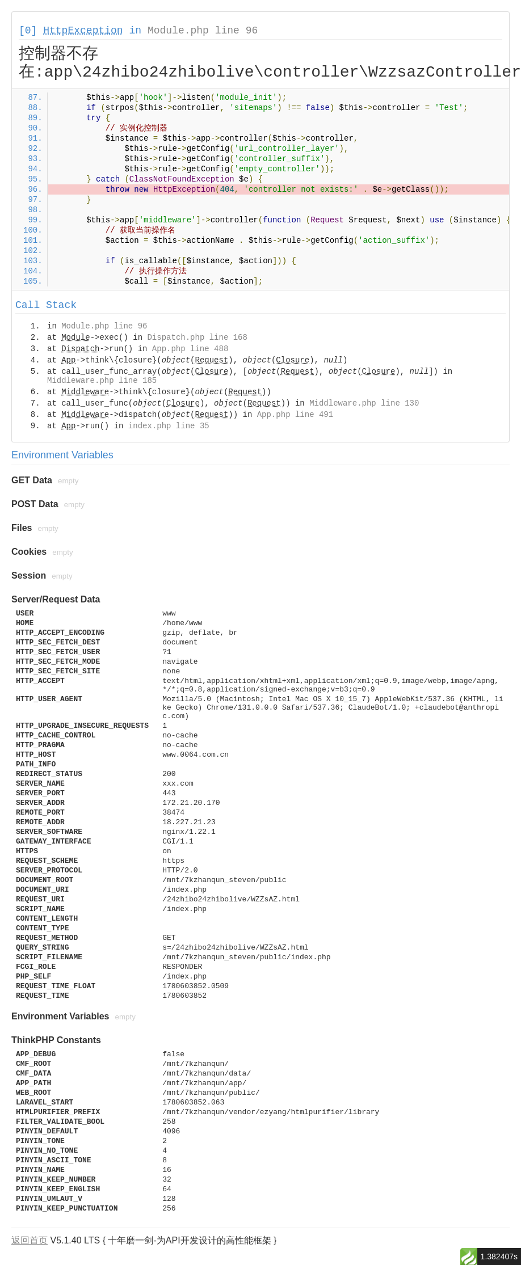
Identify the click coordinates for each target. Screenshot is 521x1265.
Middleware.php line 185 (102, 380)
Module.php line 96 (203, 30)
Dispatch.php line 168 (197, 337)
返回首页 (29, 1240)
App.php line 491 (295, 414)
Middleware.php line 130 (364, 403)
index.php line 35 (168, 426)
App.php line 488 (190, 348)
